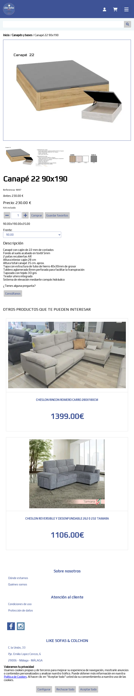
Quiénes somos (17, 584)
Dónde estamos (18, 578)
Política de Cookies (15, 676)
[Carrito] (115, 9)
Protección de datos (20, 610)
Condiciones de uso (20, 604)
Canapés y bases (22, 35)
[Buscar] (63, 24)
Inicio (6, 35)
